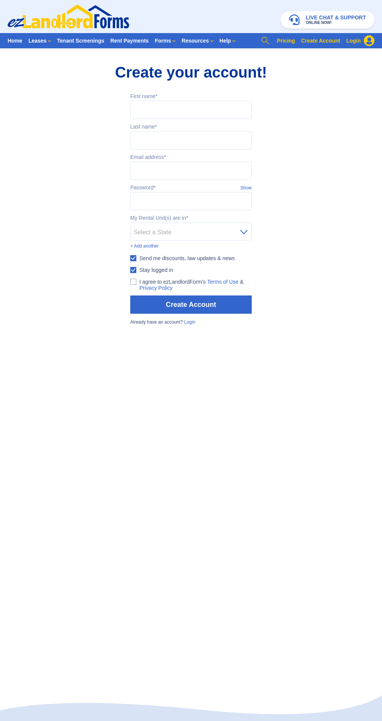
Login (189, 322)
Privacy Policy (155, 288)
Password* (143, 187)
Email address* (148, 157)
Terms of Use (222, 282)
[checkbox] (182, 258)
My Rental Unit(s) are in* (159, 218)
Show (246, 188)
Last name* (143, 127)
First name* (144, 96)
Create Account (191, 304)
